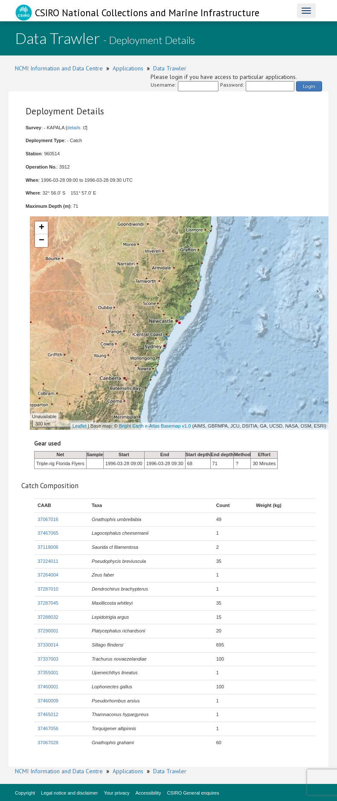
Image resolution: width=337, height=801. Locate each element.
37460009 (48, 700)
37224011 (48, 561)
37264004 (48, 574)
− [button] (41, 240)
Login (309, 86)
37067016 (48, 519)
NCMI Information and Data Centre (59, 68)
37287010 (48, 588)
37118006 (48, 547)
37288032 (48, 617)
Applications (128, 68)
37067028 (48, 742)
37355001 (48, 672)
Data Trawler (169, 68)
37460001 (48, 686)
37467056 (48, 728)
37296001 (48, 630)
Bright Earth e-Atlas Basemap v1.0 (155, 425)
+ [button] (41, 227)
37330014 (48, 644)
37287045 (48, 603)
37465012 (48, 714)
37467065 (48, 533)
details (74, 127)
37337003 (48, 658)
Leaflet (80, 425)
